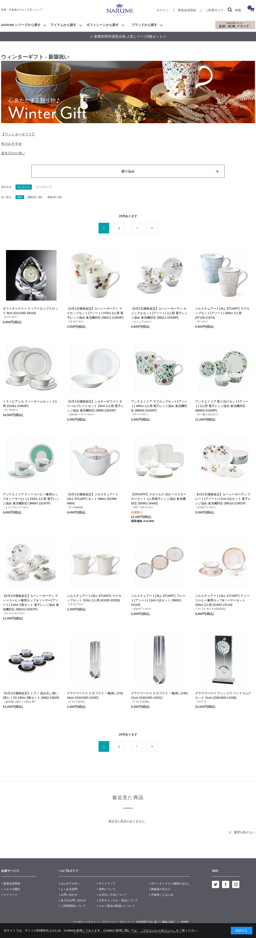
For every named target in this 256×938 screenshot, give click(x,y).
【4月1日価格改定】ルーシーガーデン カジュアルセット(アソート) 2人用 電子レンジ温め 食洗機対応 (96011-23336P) (159, 313)
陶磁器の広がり (161, 889)
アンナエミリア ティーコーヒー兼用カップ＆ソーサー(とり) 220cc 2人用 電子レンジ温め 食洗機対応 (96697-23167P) (31, 499)
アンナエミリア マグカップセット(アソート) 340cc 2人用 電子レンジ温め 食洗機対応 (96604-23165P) (159, 406)
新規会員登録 (187, 10)
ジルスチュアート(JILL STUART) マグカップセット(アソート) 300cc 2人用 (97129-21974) (222, 313)
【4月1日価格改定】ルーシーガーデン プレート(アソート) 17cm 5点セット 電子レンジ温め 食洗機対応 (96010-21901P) (223, 499)
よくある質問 (69, 889)
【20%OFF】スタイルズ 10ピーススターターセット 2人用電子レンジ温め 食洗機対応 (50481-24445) (158, 499)
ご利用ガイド (214, 10)
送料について (107, 889)
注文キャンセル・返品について (118, 900)
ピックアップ (44, 187)
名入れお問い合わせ (73, 900)
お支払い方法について (113, 894)
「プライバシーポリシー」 (158, 930)
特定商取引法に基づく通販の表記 (155, 921)
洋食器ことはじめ (162, 894)
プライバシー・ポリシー (116, 921)
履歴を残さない (244, 832)
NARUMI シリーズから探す (21, 25)
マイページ (10, 894)
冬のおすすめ (11, 144)
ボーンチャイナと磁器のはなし (170, 883)
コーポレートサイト (84, 921)
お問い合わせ (69, 894)
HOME (184, 921)
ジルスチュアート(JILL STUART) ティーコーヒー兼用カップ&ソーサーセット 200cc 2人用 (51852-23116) (222, 600)
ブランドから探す (144, 25)
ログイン (162, 10)
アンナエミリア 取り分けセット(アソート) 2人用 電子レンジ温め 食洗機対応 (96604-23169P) (221, 406)
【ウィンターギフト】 (18, 134)
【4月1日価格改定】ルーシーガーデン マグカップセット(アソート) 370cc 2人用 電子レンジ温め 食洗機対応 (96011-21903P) (95, 313)
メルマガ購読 (11, 889)
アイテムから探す (63, 25)
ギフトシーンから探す (102, 25)
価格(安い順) (35, 197)
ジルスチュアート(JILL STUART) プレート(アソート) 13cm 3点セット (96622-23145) (158, 600)
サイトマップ (107, 883)
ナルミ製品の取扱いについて (117, 905)
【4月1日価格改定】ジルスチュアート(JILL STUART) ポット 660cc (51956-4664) (93, 499)
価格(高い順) (54, 197)
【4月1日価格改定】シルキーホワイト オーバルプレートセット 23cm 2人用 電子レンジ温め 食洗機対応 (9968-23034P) (95, 406)
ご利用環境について (73, 905)
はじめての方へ (70, 883)
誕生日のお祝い (13, 153)
